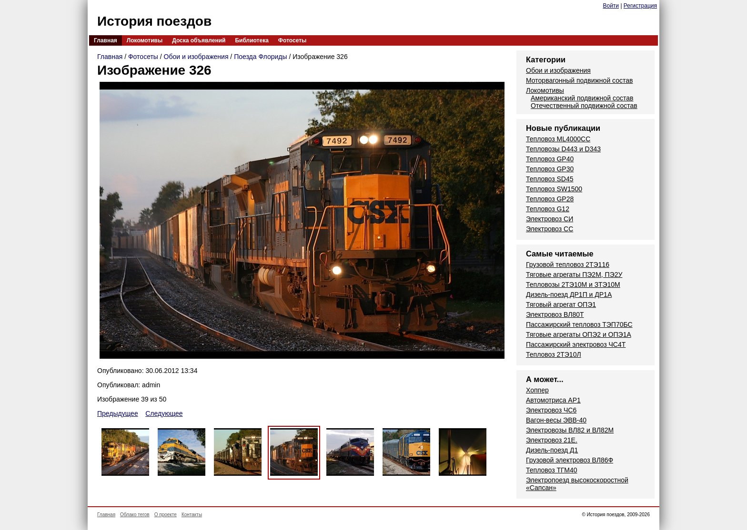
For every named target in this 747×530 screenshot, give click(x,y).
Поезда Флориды (260, 56)
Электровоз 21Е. (551, 440)
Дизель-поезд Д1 (552, 450)
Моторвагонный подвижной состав (579, 80)
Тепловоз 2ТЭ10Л (553, 354)
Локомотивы (144, 40)
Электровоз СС (549, 229)
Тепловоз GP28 (550, 199)
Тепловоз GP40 (550, 159)
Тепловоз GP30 (550, 169)
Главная (105, 40)
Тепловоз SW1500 (554, 189)
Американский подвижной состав (582, 98)
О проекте (165, 514)
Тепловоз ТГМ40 (551, 470)
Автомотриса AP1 (553, 400)
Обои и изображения (196, 56)
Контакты (192, 514)
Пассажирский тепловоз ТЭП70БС (579, 324)
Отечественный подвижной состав (584, 105)
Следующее (163, 413)
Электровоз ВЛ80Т (555, 314)
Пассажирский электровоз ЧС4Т (576, 344)
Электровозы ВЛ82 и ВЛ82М (570, 430)
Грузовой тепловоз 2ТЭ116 (567, 264)
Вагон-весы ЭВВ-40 (556, 420)
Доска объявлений (198, 40)
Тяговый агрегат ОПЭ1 (561, 304)
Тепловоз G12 (547, 209)
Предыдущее (117, 413)
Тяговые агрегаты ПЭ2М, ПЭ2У (574, 274)
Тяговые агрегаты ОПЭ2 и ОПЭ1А (578, 334)
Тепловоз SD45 (549, 179)
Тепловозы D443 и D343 (563, 149)
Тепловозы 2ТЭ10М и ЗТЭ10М (573, 284)
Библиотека (251, 40)
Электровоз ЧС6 (551, 410)
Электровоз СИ (549, 219)
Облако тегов (135, 514)
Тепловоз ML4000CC (558, 139)
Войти (611, 5)
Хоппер (537, 390)
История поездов (154, 21)
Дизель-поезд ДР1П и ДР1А (569, 294)
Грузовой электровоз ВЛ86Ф (569, 460)
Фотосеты (292, 40)
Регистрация (640, 5)
